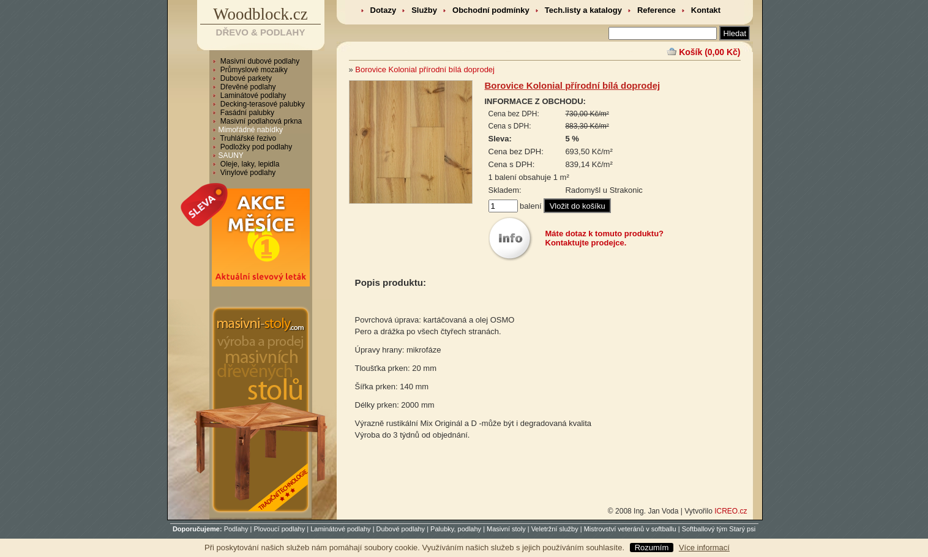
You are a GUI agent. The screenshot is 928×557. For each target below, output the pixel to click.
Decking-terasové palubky (262, 104)
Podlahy (236, 529)
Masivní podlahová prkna (260, 121)
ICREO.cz (730, 511)
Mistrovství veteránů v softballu (630, 529)
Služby (424, 10)
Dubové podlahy (400, 529)
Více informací (704, 547)
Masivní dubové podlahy (259, 61)
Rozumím (652, 547)
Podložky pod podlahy (256, 147)
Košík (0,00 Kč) (709, 52)
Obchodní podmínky (490, 10)
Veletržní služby (554, 529)
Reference (656, 10)
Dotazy (383, 10)
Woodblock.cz (260, 14)
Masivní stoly (506, 529)
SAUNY (231, 155)
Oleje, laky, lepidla (249, 164)
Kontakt (705, 10)
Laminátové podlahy (252, 95)
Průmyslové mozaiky (253, 69)
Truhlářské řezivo (248, 138)
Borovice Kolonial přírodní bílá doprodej (425, 69)
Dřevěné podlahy (247, 87)
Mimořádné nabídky (251, 129)
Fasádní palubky (246, 112)
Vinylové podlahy (247, 172)
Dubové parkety (245, 78)
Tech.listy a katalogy (583, 10)
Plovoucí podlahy (279, 529)
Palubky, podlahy (455, 529)
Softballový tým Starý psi (718, 529)
